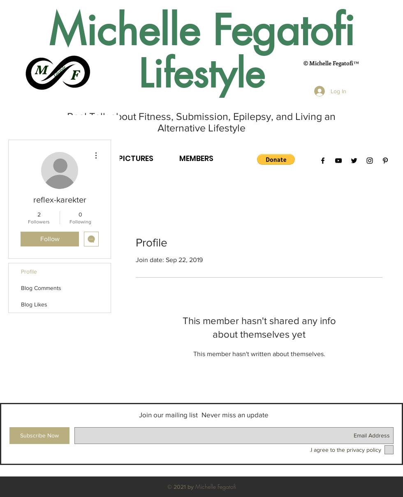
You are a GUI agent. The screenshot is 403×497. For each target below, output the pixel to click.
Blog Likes (34, 304)
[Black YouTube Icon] (338, 160)
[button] (276, 159)
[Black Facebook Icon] (323, 160)
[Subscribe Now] (39, 435)
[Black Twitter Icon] (354, 160)
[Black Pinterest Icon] (385, 160)
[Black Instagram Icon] (370, 160)
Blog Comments (41, 288)
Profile (29, 271)
